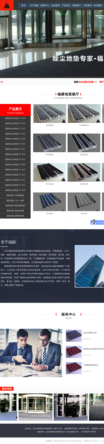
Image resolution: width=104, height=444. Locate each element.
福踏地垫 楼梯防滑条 (15, 216)
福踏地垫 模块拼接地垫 (15, 206)
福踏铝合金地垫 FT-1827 (15, 149)
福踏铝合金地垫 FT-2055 (15, 185)
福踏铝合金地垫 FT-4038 (15, 190)
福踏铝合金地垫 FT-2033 (15, 170)
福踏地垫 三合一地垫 (15, 201)
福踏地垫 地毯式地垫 (15, 211)
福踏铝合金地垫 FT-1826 (15, 144)
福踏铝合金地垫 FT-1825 (15, 139)
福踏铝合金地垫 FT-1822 (15, 134)
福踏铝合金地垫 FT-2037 (15, 180)
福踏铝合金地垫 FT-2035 (15, 175)
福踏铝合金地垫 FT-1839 (15, 165)
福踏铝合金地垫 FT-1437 (15, 129)
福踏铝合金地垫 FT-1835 (15, 159)
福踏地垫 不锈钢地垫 (15, 195)
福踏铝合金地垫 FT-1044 (15, 123)
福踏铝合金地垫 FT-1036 (15, 118)
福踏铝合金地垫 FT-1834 (15, 154)
